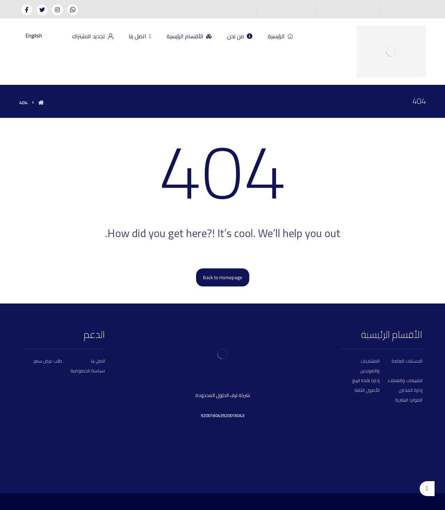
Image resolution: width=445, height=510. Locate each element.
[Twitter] (42, 9)
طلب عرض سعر (47, 361)
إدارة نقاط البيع (366, 380)
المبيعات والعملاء (405, 380)
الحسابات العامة (406, 361)
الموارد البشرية (408, 400)
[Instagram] (57, 9)
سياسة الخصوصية (87, 370)
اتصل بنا (98, 361)
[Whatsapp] (72, 9)
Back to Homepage (222, 277)
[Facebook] (26, 9)
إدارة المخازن (410, 390)
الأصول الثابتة (367, 390)
